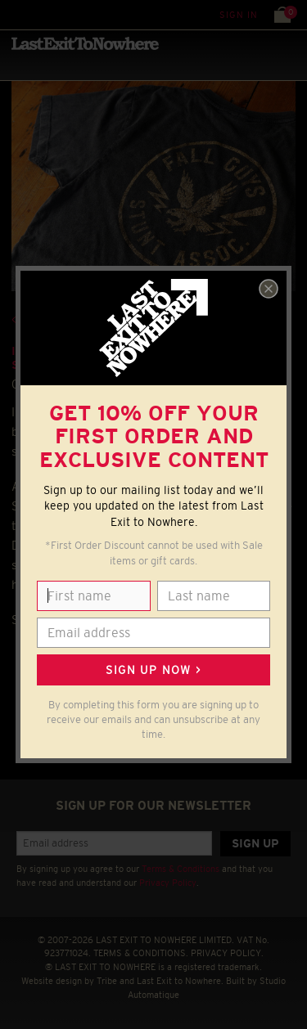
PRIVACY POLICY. (227, 953)
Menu (16, 14)
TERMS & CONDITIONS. (140, 953)
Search (48, 14)
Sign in (238, 15)
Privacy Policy (167, 882)
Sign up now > (153, 669)
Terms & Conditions (180, 869)
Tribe (107, 981)
